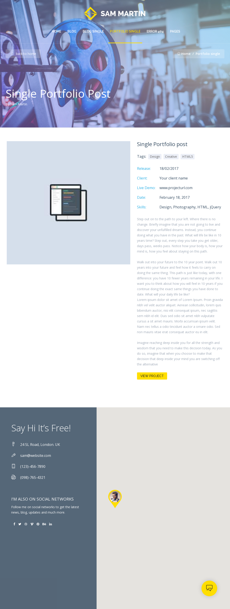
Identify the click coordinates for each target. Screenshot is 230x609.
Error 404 (155, 31)
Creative (171, 156)
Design (155, 156)
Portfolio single (125, 31)
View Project (152, 376)
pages (175, 31)
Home (56, 31)
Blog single (93, 31)
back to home (23, 54)
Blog (71, 31)
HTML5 (187, 156)
